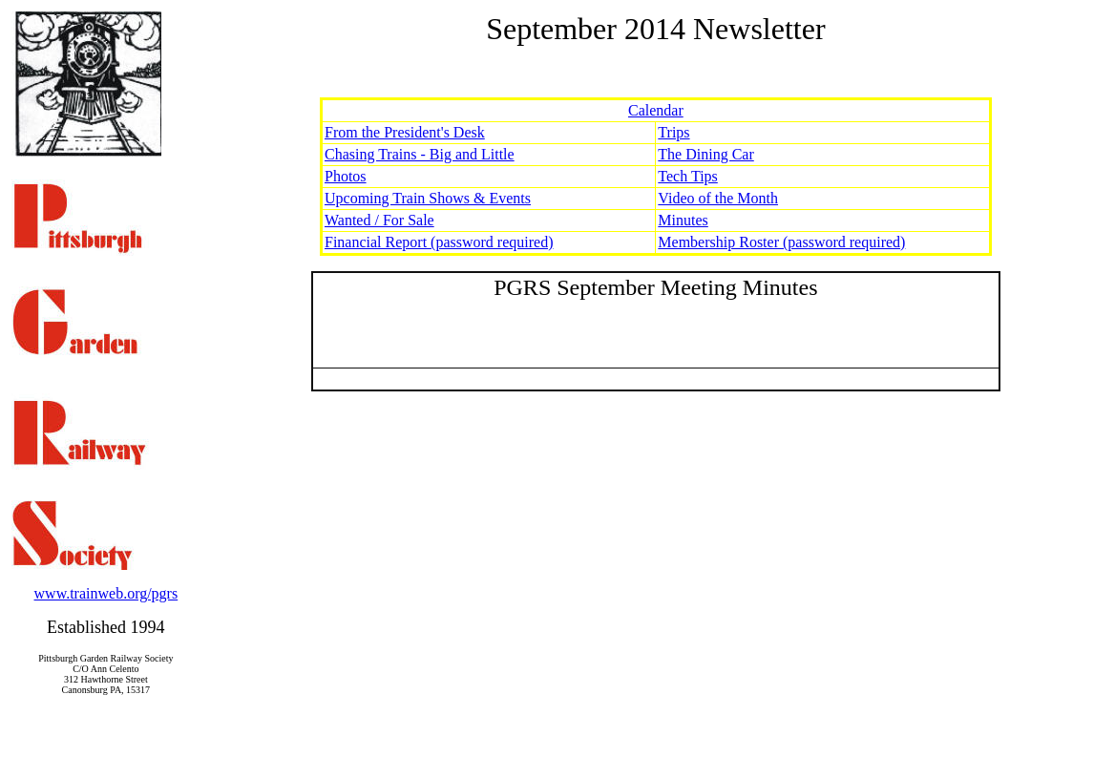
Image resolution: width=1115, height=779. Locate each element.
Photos (346, 176)
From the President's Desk (405, 132)
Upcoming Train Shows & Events (428, 198)
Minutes (682, 220)
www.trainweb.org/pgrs (106, 593)
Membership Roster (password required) (781, 242)
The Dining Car (705, 154)
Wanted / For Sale (379, 220)
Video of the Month (718, 198)
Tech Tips (687, 176)
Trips (673, 132)
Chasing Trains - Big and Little (420, 154)
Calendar (656, 110)
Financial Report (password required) (439, 242)
